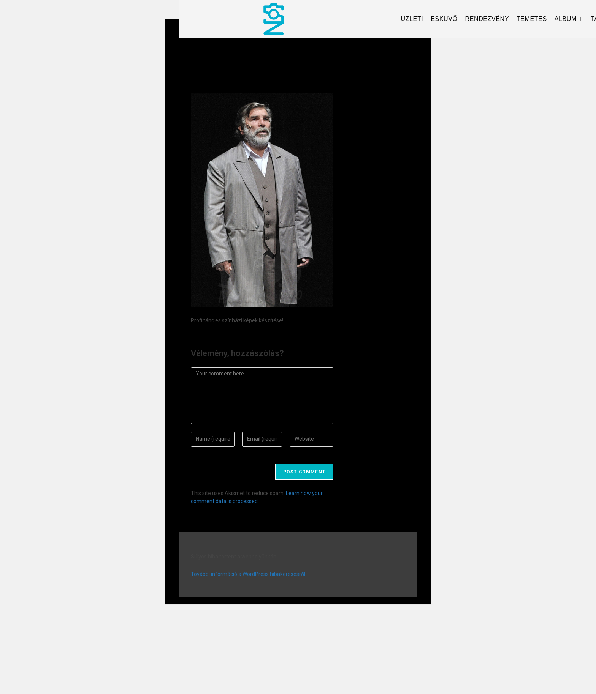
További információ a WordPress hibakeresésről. (248, 574)
